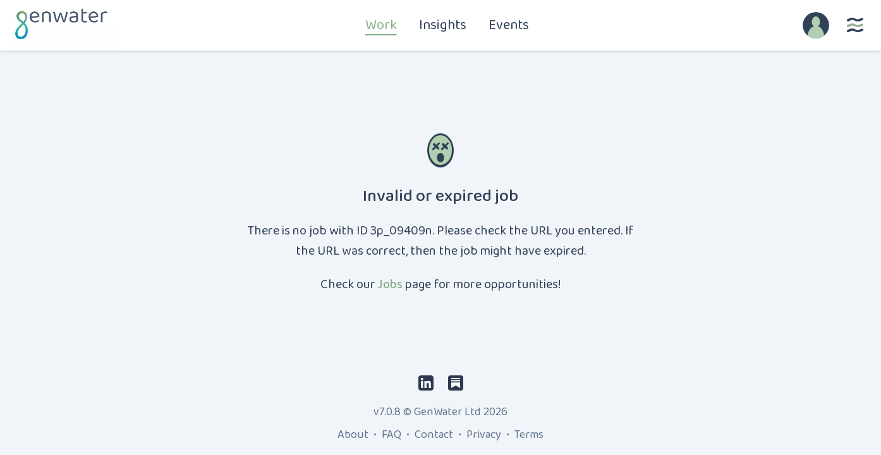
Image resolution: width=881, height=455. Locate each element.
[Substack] (455, 383)
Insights (442, 25)
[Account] (816, 25)
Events (509, 25)
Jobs (390, 284)
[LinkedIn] (426, 383)
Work (381, 25)
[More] (855, 25)
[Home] (59, 25)
